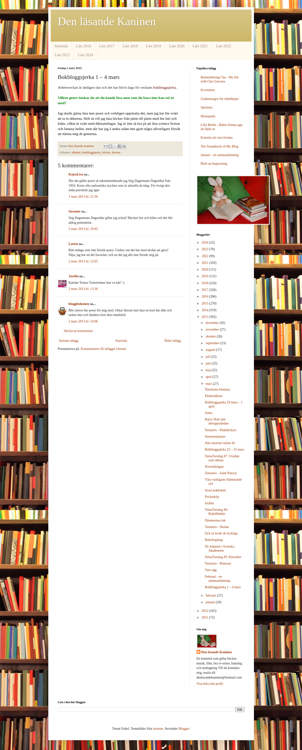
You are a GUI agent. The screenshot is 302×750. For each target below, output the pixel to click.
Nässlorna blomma (217, 389)
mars (209, 384)
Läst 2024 (85, 55)
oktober (211, 336)
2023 (205, 249)
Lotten (73, 244)
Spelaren (206, 107)
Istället (209, 503)
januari (211, 602)
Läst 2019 (153, 46)
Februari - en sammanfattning (217, 578)
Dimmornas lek (215, 520)
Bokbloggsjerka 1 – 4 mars (223, 587)
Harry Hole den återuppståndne (217, 421)
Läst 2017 (107, 46)
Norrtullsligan (214, 466)
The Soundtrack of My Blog (219, 146)
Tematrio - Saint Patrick (221, 473)
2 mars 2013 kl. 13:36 (83, 289)
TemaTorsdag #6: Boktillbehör (216, 512)
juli (208, 357)
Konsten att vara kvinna (216, 137)
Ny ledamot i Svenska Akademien (219, 548)
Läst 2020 (177, 46)
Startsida (61, 46)
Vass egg (210, 570)
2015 (205, 303)
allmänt (76, 152)
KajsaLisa (76, 174)
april (209, 377)
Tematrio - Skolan (217, 527)
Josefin (74, 276)
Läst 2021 (200, 46)
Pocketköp (212, 497)
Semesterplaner (215, 436)
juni (209, 363)
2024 (205, 242)
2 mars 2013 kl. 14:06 (83, 321)
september (213, 343)
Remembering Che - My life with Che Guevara (220, 79)
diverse (116, 152)
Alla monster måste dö (220, 443)
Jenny (209, 413)
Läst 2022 (223, 46)
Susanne (75, 211)
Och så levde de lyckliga (221, 533)
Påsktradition (213, 396)
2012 (205, 611)
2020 (205, 269)
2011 (205, 617)
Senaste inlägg (68, 340)
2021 (205, 263)
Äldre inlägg (172, 340)
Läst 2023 (62, 55)
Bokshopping (214, 540)
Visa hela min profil (210, 683)
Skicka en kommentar (78, 331)
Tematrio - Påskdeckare (220, 430)
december (213, 323)
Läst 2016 (83, 46)
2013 (205, 317)
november (213, 329)
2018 (205, 283)
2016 (205, 296)
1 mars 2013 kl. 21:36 (83, 196)
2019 (205, 276)
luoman (158, 728)
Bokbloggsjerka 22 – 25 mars (224, 449)
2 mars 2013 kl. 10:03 (83, 229)
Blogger (183, 728)
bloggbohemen (79, 304)
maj (209, 370)
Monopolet (208, 116)
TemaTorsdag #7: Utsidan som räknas (222, 458)
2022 (205, 256)
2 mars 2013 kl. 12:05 (83, 261)
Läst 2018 (130, 46)
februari (211, 595)
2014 (205, 310)
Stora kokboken (215, 490)
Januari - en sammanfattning (220, 155)
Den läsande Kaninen (107, 21)
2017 (205, 290)
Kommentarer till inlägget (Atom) (103, 349)
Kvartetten (208, 90)
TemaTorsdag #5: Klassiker (223, 557)
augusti (211, 350)
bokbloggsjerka (91, 152)
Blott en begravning (214, 163)
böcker (106, 152)
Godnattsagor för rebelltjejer (220, 99)
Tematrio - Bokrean (218, 563)
